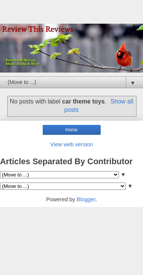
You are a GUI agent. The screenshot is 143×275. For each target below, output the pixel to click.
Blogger (86, 199)
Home (71, 130)
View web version (71, 144)
